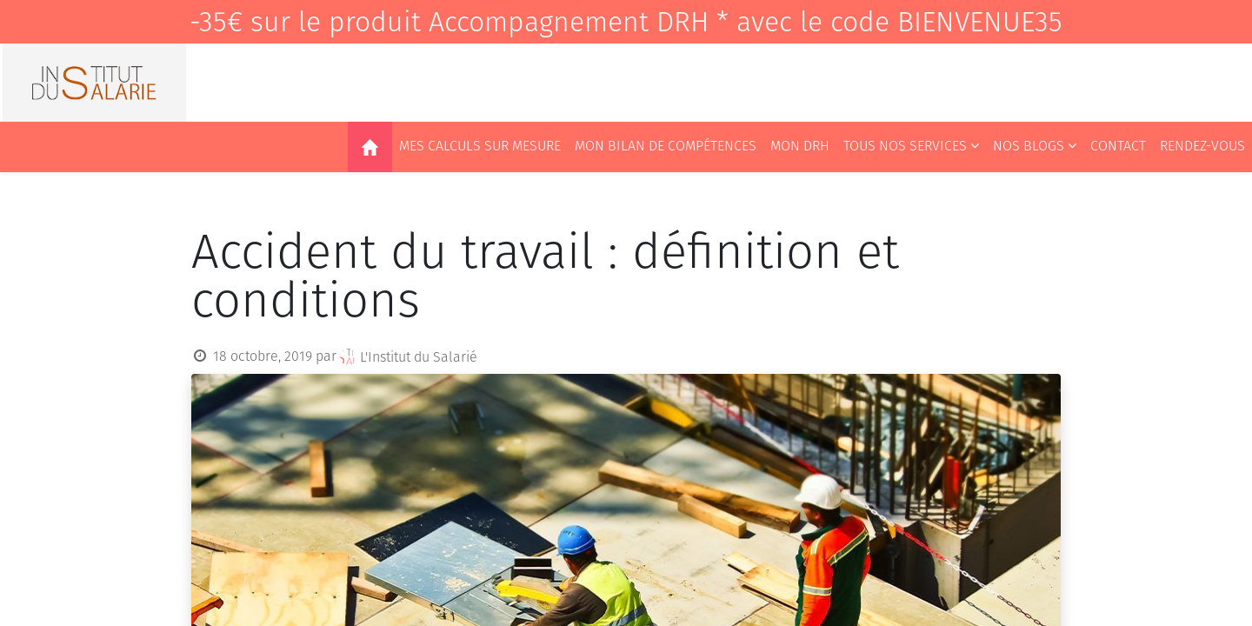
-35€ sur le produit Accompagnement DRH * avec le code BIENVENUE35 (626, 21)
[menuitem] (370, 147)
